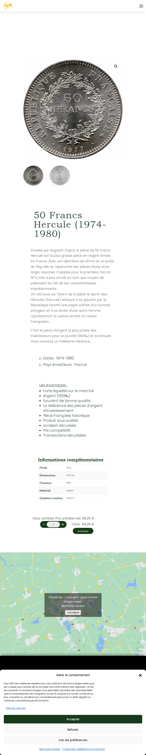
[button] (140, 675)
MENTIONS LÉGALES (49, 749)
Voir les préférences (73, 740)
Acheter (80, 532)
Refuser (73, 730)
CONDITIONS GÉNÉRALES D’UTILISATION (83, 749)
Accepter (73, 719)
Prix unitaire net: (68, 518)
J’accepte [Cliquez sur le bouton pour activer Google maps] (73, 616)
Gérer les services (16, 708)
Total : (76, 524)
